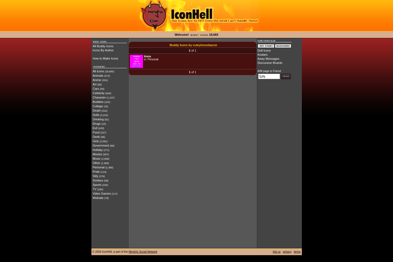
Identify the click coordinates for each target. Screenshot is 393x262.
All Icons (98, 71)
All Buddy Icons (103, 46)
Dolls (96, 115)
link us (277, 251)
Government (101, 145)
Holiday (98, 149)
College (98, 106)
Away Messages (268, 58)
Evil (95, 128)
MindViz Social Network (143, 251)
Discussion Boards (270, 62)
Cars (96, 88)
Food (96, 132)
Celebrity (99, 93)
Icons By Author (103, 50)
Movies (97, 154)
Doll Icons (264, 50)
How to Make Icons (105, 58)
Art (95, 84)
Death (97, 110)
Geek (96, 136)
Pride (96, 171)
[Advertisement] (279, 166)
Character (99, 97)
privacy (287, 251)
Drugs (97, 123)
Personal (99, 167)
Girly (96, 141)
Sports (97, 184)
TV (95, 189)
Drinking (98, 119)
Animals (98, 75)
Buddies (98, 101)
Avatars (263, 54)
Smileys (98, 180)
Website (98, 198)
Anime (97, 80)
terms (297, 251)
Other (96, 163)
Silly (95, 176)
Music (97, 158)
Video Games (102, 193)
